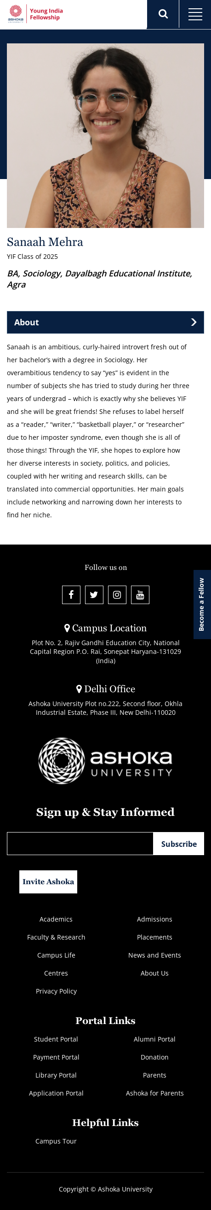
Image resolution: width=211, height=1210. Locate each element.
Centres (56, 973)
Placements (154, 937)
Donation (155, 1057)
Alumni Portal (155, 1039)
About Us (155, 973)
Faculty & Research (56, 937)
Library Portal (56, 1075)
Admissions (154, 919)
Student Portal (56, 1039)
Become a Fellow (201, 604)
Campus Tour (56, 1141)
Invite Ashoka (48, 881)
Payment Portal (56, 1057)
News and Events (154, 955)
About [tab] (26, 322)
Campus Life (56, 955)
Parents (154, 1075)
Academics (56, 919)
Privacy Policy (56, 991)
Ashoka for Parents (155, 1093)
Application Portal (56, 1093)
